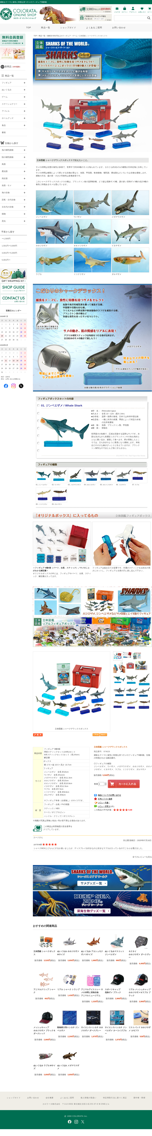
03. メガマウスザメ (75, 477)
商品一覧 (45, 27)
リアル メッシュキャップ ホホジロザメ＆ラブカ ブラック (140, 992)
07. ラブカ (139, 477)
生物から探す (11, 143)
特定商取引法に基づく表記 (115, 1098)
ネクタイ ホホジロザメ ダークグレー (140, 954)
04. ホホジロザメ (91, 477)
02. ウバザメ (59, 477)
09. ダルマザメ (59, 496)
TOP (28, 27)
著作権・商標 (139, 1098)
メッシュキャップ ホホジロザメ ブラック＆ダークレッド (44, 1030)
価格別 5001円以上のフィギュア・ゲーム (62, 36)
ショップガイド (68, 27)
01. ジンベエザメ (43, 477)
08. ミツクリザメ (43, 496)
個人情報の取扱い (88, 1098)
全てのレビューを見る (142, 857)
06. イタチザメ (123, 477)
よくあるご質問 (94, 27)
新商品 (13, 66)
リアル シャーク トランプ (68, 989)
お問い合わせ (119, 27)
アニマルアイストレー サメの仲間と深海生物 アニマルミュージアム (92, 992)
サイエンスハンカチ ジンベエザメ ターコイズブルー (116, 1030)
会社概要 (50, 1098)
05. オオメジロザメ (107, 477)
